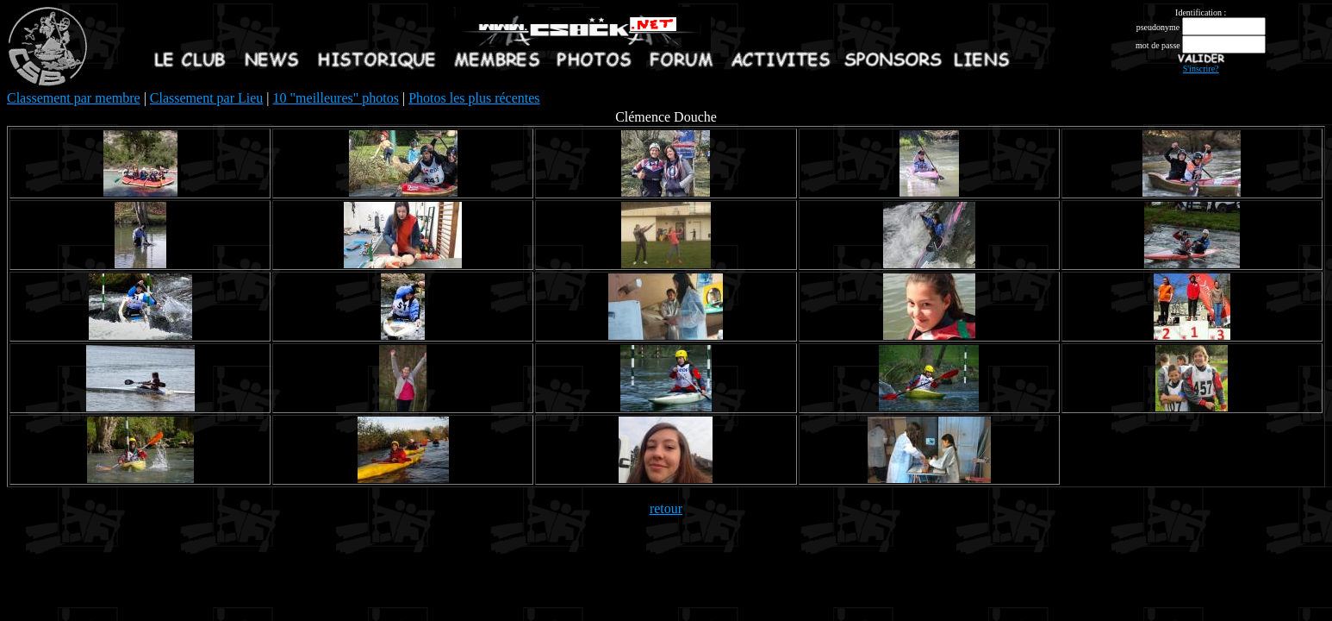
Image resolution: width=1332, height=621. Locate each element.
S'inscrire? (1201, 68)
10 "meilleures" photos (336, 98)
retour (666, 508)
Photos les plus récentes (473, 98)
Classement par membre (73, 98)
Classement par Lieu (207, 98)
